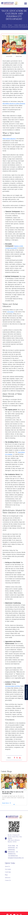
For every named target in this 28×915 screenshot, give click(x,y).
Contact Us (8, 880)
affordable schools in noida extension (14, 103)
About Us (7, 866)
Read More (6, 803)
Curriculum (10, 312)
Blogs (10, 25)
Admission (7, 877)
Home (4, 25)
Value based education (9, 138)
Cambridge (8, 872)
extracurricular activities (12, 686)
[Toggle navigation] (25, 3)
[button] (24, 789)
